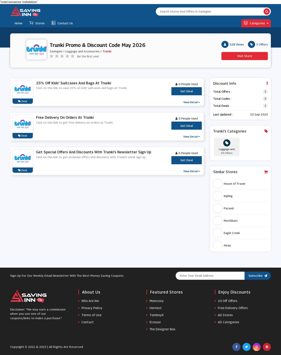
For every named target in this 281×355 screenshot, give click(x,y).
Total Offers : (222, 91)
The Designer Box (160, 329)
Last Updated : (223, 114)
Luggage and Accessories (82, 51)
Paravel (224, 208)
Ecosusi (153, 322)
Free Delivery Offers (231, 308)
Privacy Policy (90, 308)
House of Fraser (230, 184)
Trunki (107, 51)
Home (18, 23)
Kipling (223, 196)
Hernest (154, 308)
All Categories (227, 322)
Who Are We (88, 301)
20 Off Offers (226, 301)
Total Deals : (221, 105)
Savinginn (56, 51)
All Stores (224, 315)
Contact (86, 322)
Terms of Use (90, 315)
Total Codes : (222, 98)
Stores (37, 23)
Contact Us (62, 23)
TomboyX (155, 315)
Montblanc (226, 221)
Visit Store (244, 56)
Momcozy (155, 301)
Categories (256, 23)
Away (222, 245)
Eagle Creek (227, 233)
